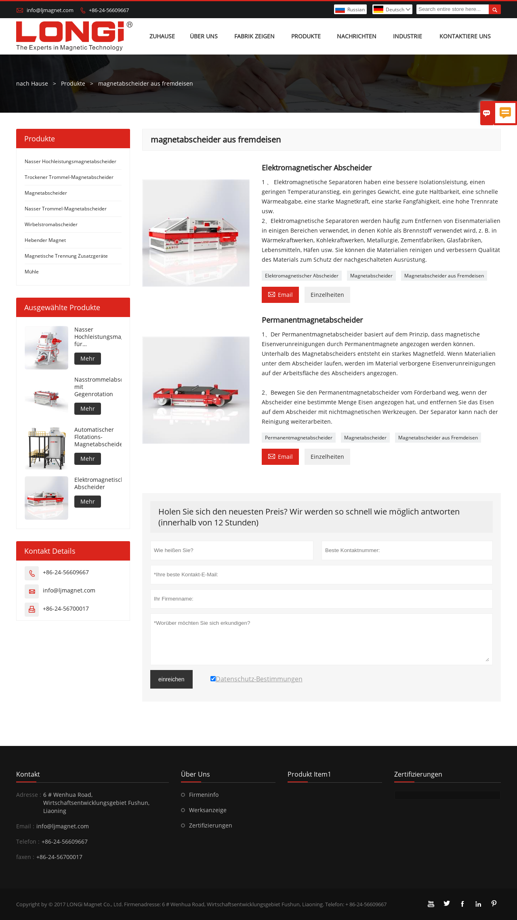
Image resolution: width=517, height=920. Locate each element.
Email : (25, 826)
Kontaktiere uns (465, 36)
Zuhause (162, 36)
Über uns (204, 36)
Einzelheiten (327, 294)
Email (280, 294)
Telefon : (28, 841)
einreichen (171, 679)
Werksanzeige (208, 810)
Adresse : (28, 794)
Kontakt (28, 774)
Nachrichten (356, 36)
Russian (356, 9)
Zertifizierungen (210, 825)
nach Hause (32, 83)
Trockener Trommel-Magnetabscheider (69, 177)
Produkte (306, 36)
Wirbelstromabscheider (51, 224)
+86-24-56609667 (109, 10)
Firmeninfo (204, 794)
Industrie (407, 36)
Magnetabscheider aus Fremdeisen (444, 275)
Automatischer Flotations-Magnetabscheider (98, 437)
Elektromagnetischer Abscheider (301, 275)
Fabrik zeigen (254, 36)
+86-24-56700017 (66, 608)
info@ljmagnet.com (50, 10)
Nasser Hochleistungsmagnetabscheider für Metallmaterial (98, 337)
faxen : (25, 857)
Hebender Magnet (45, 240)
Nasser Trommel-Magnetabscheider (66, 208)
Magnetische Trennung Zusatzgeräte (66, 255)
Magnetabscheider (371, 275)
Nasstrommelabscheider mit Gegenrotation (98, 387)
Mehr (87, 358)
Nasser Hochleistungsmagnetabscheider (70, 161)
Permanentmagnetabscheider (298, 437)
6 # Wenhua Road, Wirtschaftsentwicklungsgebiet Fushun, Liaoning (96, 803)
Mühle (32, 271)
